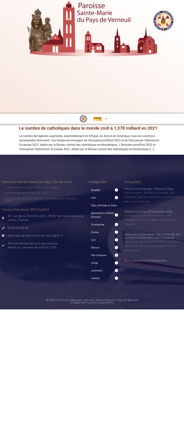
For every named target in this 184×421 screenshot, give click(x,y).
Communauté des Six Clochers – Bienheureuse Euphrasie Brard (41, 200)
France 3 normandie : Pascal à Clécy (148, 189)
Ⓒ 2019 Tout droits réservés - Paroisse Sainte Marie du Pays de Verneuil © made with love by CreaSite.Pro (92, 301)
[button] (104, 190)
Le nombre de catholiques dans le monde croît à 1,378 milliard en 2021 (88, 128)
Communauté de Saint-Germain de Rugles (31, 187)
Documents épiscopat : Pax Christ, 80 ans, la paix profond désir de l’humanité (152, 236)
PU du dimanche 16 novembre (145, 260)
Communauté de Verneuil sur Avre (26, 193)
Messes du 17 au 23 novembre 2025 (148, 211)
